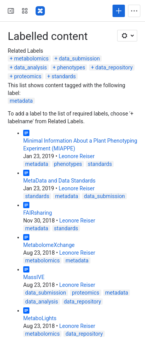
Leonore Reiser (77, 156)
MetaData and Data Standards (59, 181)
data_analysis (30, 67)
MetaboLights (39, 318)
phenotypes (71, 67)
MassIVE (33, 277)
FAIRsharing (37, 213)
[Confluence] (40, 11)
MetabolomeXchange (49, 245)
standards (64, 76)
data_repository (114, 67)
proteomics (27, 76)
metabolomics (31, 58)
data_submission (79, 58)
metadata (21, 101)
